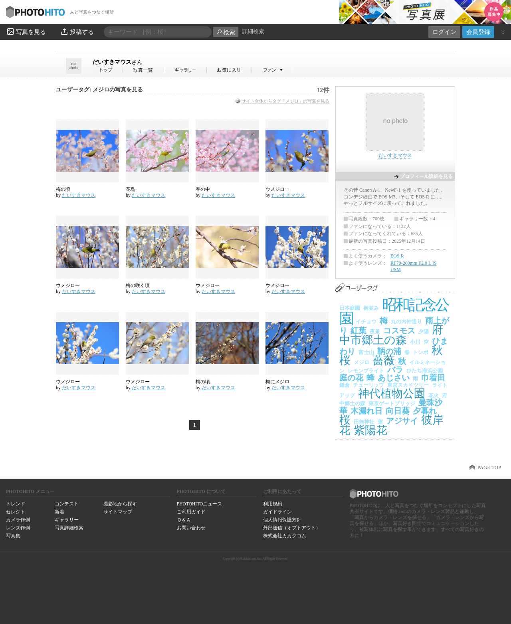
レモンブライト (366, 371)
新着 (59, 511)
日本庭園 (349, 308)
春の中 (203, 189)
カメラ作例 (18, 519)
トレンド (15, 503)
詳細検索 (253, 31)
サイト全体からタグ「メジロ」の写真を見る (285, 101)
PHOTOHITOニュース (199, 503)
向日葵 (398, 410)
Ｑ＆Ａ (184, 519)
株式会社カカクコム (284, 535)
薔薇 (383, 360)
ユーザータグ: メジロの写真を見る (99, 90)
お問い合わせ (191, 527)
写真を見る (26, 31)
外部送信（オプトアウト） (292, 527)
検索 (225, 32)
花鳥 (130, 189)
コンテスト (67, 503)
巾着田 (433, 377)
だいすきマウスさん (107, 70)
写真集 (13, 535)
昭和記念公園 (393, 312)
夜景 (375, 332)
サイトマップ (117, 511)
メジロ (361, 362)
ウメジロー (277, 189)
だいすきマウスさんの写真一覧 (143, 70)
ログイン (444, 31)
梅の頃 (63, 189)
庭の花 (351, 377)
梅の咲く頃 (138, 285)
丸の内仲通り (406, 322)
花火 (433, 395)
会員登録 (478, 31)
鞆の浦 (389, 351)
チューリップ (368, 385)
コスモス (399, 330)
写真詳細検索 (69, 527)
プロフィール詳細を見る (426, 176)
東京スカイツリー (408, 385)
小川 (415, 342)
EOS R (397, 256)
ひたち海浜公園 (424, 371)
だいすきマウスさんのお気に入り (229, 70)
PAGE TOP (489, 467)
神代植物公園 (391, 393)
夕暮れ (425, 410)
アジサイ (402, 420)
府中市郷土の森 (391, 334)
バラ (395, 369)
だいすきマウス (117, 62)
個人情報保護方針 (282, 519)
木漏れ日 (366, 410)
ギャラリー (67, 519)
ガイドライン (277, 511)
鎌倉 (344, 385)
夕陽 (423, 332)
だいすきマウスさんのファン (272, 70)
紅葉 (358, 330)
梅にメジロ (277, 381)
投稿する (77, 31)
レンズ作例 (18, 527)
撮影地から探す (120, 503)
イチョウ (366, 322)
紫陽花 (370, 430)
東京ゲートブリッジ (391, 403)
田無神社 (364, 422)
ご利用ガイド (191, 511)
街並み (371, 308)
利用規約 (272, 503)
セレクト (15, 511)
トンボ (420, 352)
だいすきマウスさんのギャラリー (185, 70)
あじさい (394, 377)
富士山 (366, 352)
